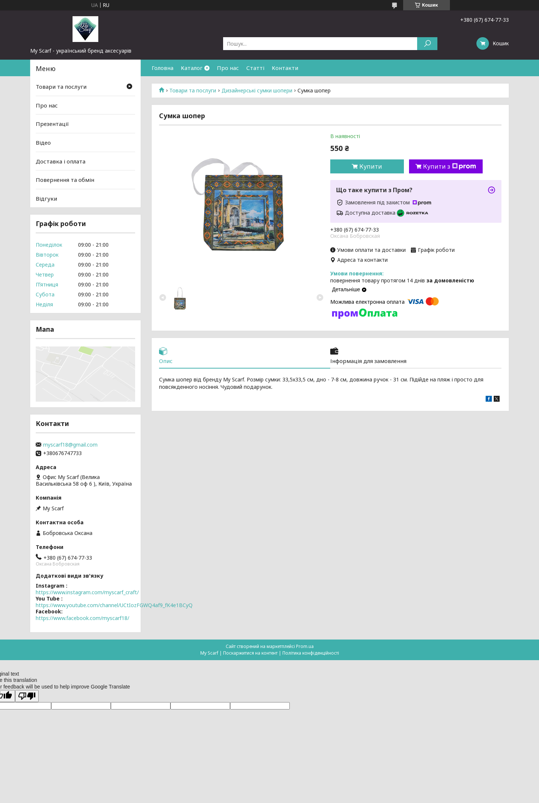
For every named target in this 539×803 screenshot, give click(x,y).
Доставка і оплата (60, 161)
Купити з (449, 166)
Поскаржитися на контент (250, 653)
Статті (255, 67)
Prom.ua (305, 646)
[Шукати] (427, 43)
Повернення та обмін (65, 179)
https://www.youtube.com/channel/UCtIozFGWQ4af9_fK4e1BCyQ (114, 605)
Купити (370, 166)
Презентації (52, 123)
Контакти (285, 67)
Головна (162, 67)
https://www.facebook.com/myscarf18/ (82, 617)
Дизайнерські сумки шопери (257, 90)
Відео (43, 142)
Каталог (191, 67)
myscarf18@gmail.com (70, 444)
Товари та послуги (192, 90)
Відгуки (46, 198)
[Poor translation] (27, 696)
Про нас (228, 67)
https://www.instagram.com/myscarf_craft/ (87, 592)
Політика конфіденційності (310, 653)
